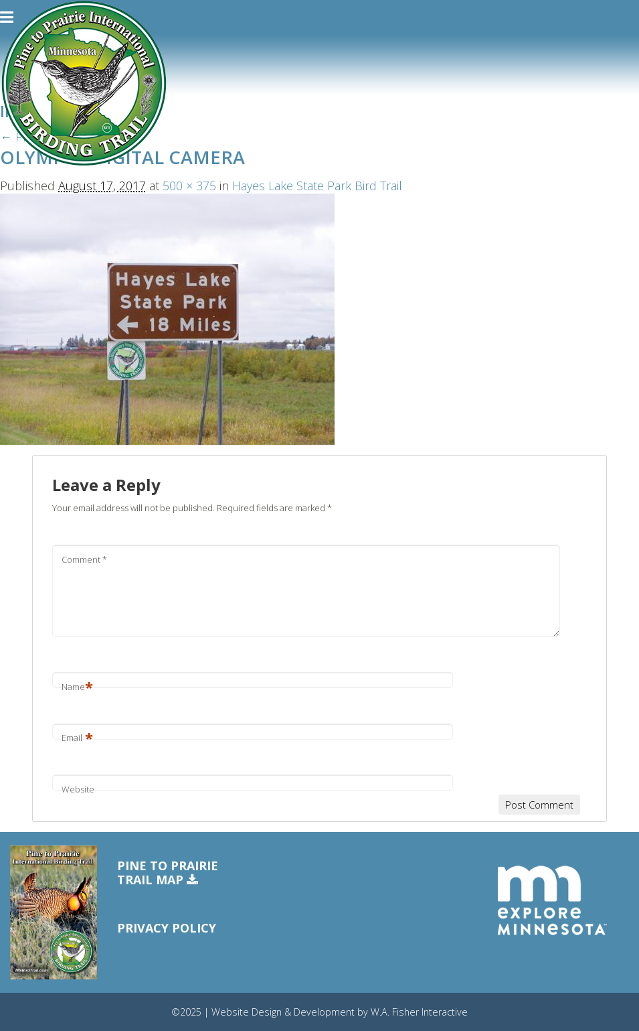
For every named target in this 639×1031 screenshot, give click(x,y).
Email (77, 738)
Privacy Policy (166, 928)
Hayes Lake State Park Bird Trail (317, 186)
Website (78, 789)
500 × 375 (189, 186)
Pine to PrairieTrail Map (167, 873)
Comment (84, 559)
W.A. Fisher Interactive (419, 1012)
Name (77, 687)
